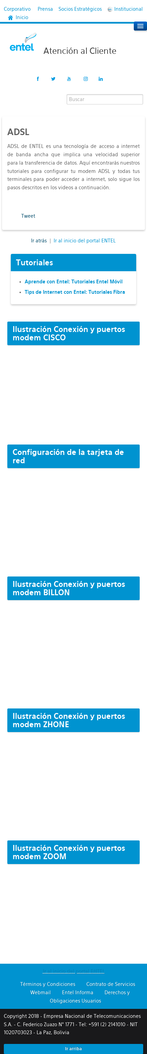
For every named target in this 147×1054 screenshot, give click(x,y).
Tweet (28, 216)
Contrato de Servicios (110, 984)
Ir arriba (73, 1048)
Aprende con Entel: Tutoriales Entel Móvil (74, 281)
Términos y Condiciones (47, 984)
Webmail (40, 992)
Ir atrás (39, 240)
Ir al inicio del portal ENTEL (85, 240)
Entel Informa (77, 992)
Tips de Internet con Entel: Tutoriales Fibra (75, 292)
